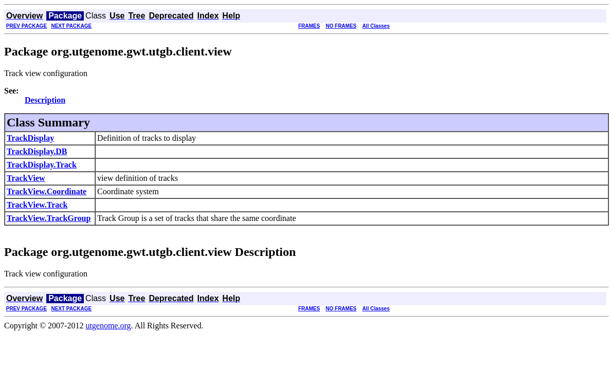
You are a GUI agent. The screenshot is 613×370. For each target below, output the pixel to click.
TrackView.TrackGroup (49, 218)
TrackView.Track (37, 204)
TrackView (26, 178)
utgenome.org (108, 325)
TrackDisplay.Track (42, 164)
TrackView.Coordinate (46, 191)
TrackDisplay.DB (37, 151)
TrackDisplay (30, 138)
